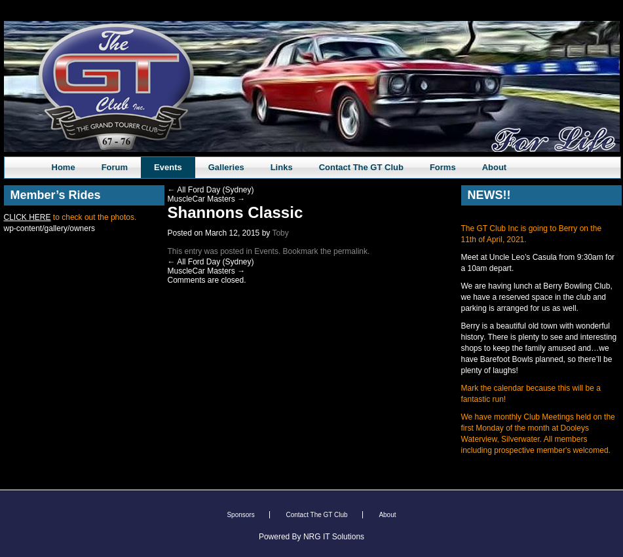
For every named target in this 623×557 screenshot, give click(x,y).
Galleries (226, 167)
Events (168, 167)
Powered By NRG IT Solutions (311, 536)
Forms (443, 167)
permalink (350, 251)
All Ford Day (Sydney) (211, 189)
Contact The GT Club (361, 167)
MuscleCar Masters (207, 199)
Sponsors (240, 514)
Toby (280, 233)
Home (63, 167)
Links (282, 167)
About (494, 167)
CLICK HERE (27, 217)
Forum (115, 167)
